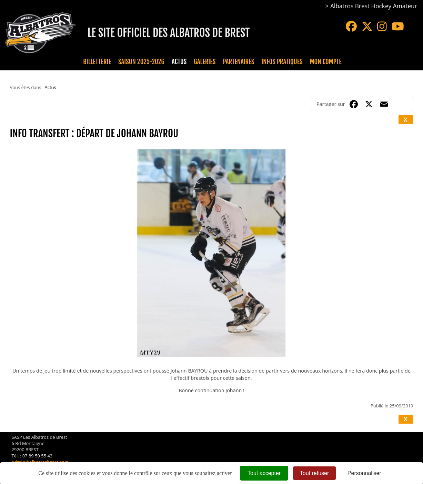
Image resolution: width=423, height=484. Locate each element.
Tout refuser (314, 473)
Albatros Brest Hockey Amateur (373, 6)
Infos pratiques (281, 62)
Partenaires (238, 62)
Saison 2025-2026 (141, 62)
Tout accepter (264, 473)
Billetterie (97, 62)
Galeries (204, 62)
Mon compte (326, 62)
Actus (179, 62)
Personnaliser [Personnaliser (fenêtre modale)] (364, 473)
